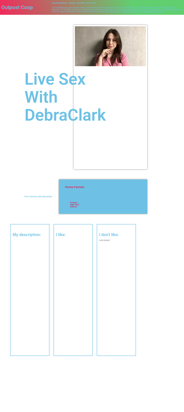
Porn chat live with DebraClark (38, 196)
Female (79, 187)
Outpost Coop (17, 7)
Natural (73, 206)
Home (69, 187)
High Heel (74, 204)
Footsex (73, 202)
